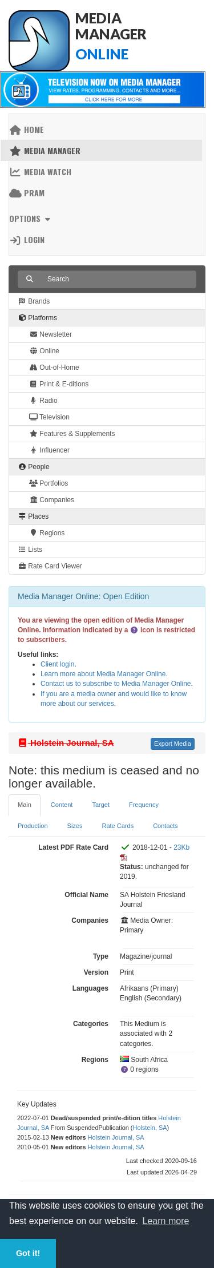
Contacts (165, 825)
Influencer (49, 450)
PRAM (27, 193)
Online (44, 351)
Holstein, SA (150, 1127)
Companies (51, 500)
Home (26, 129)
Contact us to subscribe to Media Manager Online (116, 684)
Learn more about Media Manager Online (103, 674)
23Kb (181, 847)
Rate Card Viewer (50, 566)
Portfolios (48, 483)
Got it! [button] (28, 1253)
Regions (46, 533)
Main (24, 804)
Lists (30, 550)
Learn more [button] (166, 1221)
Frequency (144, 804)
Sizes (75, 825)
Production (33, 825)
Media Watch (40, 171)
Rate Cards (118, 825)
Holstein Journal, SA (116, 1137)
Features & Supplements (72, 434)
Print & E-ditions (58, 384)
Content (62, 804)
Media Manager (44, 150)
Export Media (172, 743)
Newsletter (50, 334)
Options (31, 218)
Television (49, 417)
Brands (34, 301)
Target (101, 804)
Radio (43, 401)
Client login (57, 664)
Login (27, 239)
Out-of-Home (54, 367)
